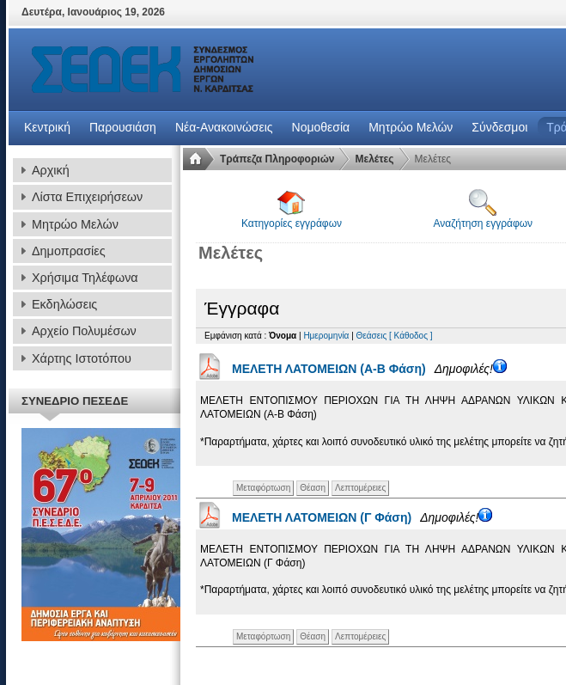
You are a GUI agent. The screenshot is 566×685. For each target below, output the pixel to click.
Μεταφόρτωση (263, 487)
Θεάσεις (371, 335)
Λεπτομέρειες (360, 487)
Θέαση (313, 487)
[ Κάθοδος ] (411, 335)
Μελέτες (374, 159)
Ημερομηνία (326, 335)
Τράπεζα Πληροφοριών (277, 159)
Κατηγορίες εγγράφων (291, 209)
